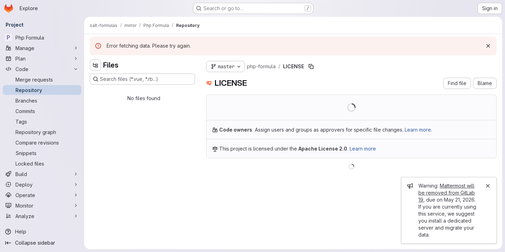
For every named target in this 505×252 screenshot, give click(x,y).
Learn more (363, 149)
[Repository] (42, 90)
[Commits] (42, 111)
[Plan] (42, 58)
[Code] (42, 69)
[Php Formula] (42, 37)
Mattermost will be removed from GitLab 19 (446, 193)
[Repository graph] (42, 132)
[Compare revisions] (42, 142)
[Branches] (42, 100)
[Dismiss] (488, 46)
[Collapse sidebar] (42, 243)
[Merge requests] (42, 79)
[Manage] (42, 48)
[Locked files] (42, 163)
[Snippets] (42, 153)
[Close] (488, 186)
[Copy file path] (311, 66)
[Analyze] (42, 216)
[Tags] (42, 121)
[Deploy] (42, 184)
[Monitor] (42, 205)
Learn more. (418, 130)
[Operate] (42, 195)
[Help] (42, 232)
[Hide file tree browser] (95, 65)
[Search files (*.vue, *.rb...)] (142, 79)
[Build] (42, 174)
